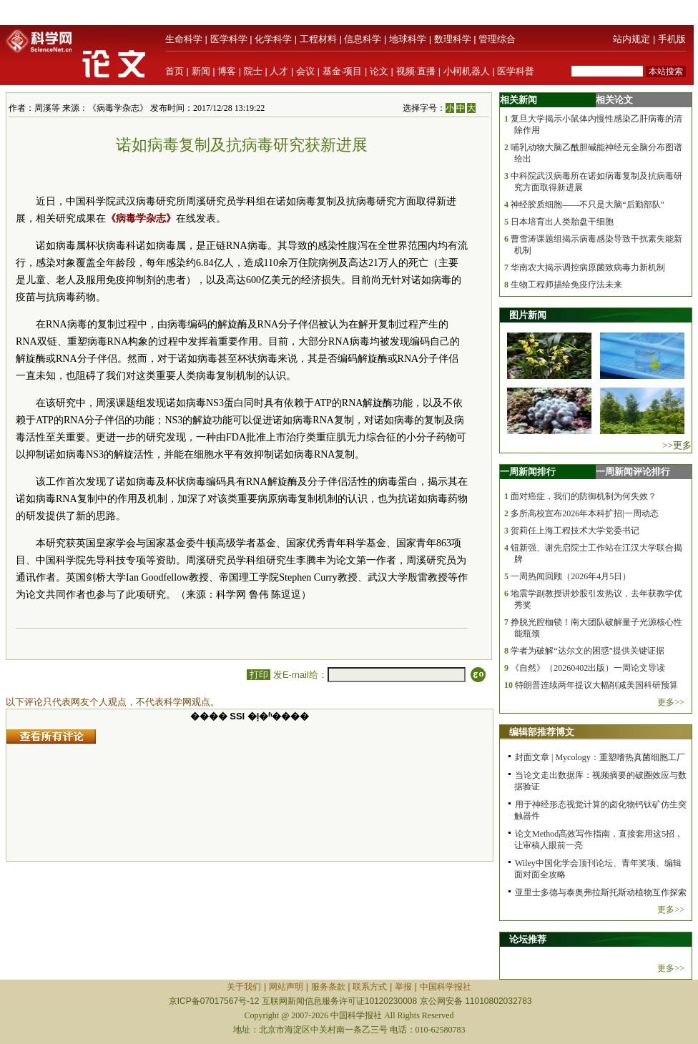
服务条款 (328, 987)
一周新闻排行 (528, 471)
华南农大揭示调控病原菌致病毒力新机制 (588, 267)
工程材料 (318, 39)
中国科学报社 (445, 987)
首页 (174, 71)
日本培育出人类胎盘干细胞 (562, 222)
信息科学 (362, 39)
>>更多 (677, 445)
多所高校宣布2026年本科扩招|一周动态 (584, 513)
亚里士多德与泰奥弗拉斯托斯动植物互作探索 (601, 892)
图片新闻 (527, 315)
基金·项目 (343, 71)
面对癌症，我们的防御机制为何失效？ (584, 496)
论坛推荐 (527, 939)
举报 (403, 987)
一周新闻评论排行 (633, 471)
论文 (379, 71)
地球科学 (407, 39)
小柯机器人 (466, 71)
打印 (258, 674)
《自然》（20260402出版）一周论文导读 (588, 668)
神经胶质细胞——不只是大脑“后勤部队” (587, 205)
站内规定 (631, 39)
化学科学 (273, 39)
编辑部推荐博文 (541, 732)
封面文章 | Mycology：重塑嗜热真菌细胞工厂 (600, 757)
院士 (253, 71)
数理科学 (452, 39)
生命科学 (183, 39)
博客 (226, 71)
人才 (279, 71)
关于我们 (244, 987)
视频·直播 (416, 71)
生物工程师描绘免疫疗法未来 (566, 285)
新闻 (201, 71)
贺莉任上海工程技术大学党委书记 (575, 531)
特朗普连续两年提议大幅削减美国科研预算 (596, 685)
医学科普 (515, 71)
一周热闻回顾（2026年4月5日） (571, 576)
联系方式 (370, 987)
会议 (305, 71)
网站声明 (286, 987)
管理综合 (497, 39)
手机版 (672, 39)
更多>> (670, 702)
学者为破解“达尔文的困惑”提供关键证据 (587, 651)
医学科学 (228, 39)
